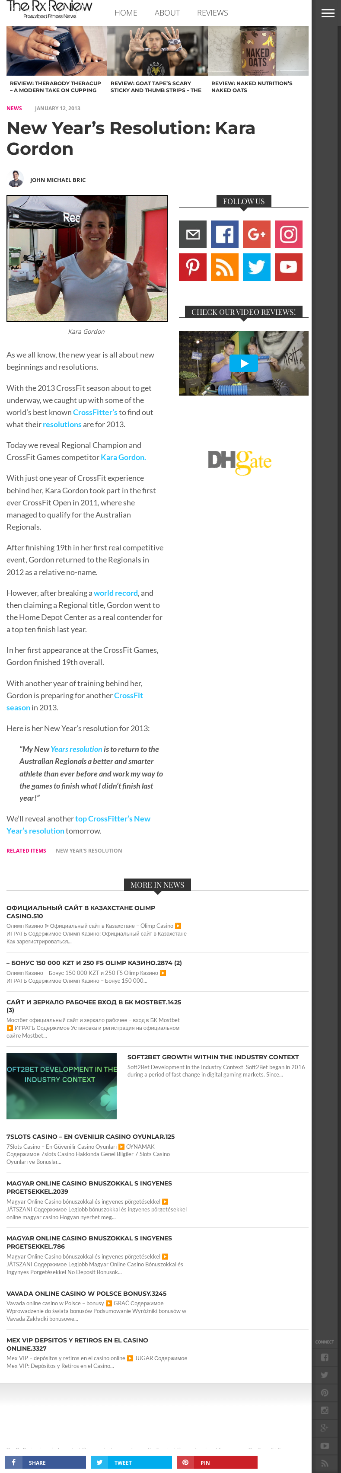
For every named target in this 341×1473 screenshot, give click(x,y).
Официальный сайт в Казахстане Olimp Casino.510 (80, 912)
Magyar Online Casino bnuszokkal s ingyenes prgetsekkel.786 (89, 1242)
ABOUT (167, 12)
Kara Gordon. (123, 457)
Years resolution (76, 749)
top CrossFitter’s (104, 818)
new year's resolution (89, 850)
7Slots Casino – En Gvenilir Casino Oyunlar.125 (90, 1137)
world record (116, 593)
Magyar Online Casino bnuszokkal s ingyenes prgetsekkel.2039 (89, 1187)
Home (126, 12)
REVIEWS (212, 12)
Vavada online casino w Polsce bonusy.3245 (86, 1293)
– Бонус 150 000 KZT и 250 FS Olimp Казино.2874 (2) (94, 963)
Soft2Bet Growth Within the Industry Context (213, 1057)
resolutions (61, 424)
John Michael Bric (58, 180)
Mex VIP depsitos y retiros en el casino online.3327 (77, 1344)
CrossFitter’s (95, 412)
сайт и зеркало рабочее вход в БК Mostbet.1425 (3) (93, 1006)
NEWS (14, 108)
